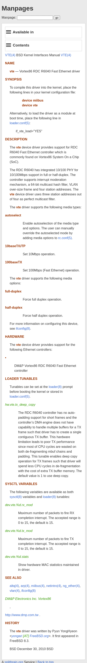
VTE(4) (10, 55)
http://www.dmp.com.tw (22, 615)
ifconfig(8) (23, 328)
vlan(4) (15, 590)
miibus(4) (38, 586)
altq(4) (14, 586)
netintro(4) (53, 586)
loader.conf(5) (20, 123)
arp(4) (25, 586)
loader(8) (55, 387)
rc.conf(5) (65, 238)
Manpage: (9, 17)
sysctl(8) (16, 497)
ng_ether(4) (71, 586)
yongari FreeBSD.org (30, 636)
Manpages (17, 8)
